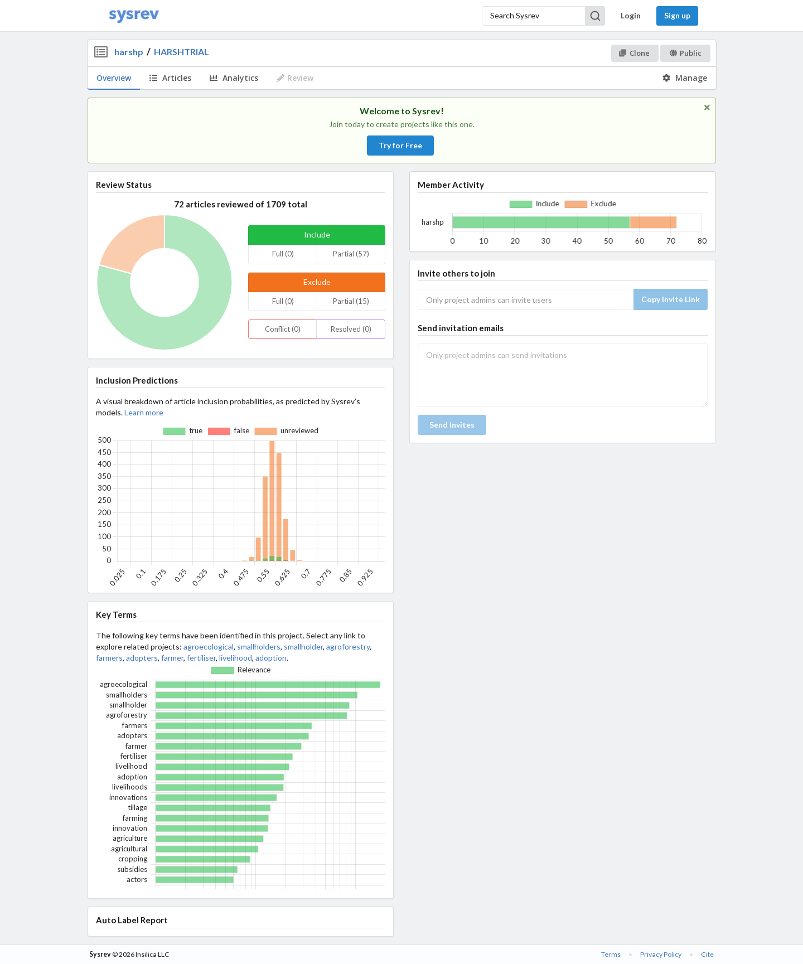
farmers (109, 657)
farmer (172, 657)
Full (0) (283, 253)
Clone (634, 53)
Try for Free (400, 145)
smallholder (303, 646)
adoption (271, 657)
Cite (707, 954)
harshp (128, 51)
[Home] (134, 16)
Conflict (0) (283, 328)
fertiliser (201, 657)
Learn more (143, 412)
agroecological (208, 646)
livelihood (235, 657)
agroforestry (348, 646)
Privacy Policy (660, 954)
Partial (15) (351, 301)
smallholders (258, 646)
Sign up (677, 15)
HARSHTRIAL (181, 51)
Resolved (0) (351, 328)
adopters (142, 657)
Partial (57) (351, 253)
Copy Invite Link (670, 299)
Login (631, 15)
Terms (611, 954)
